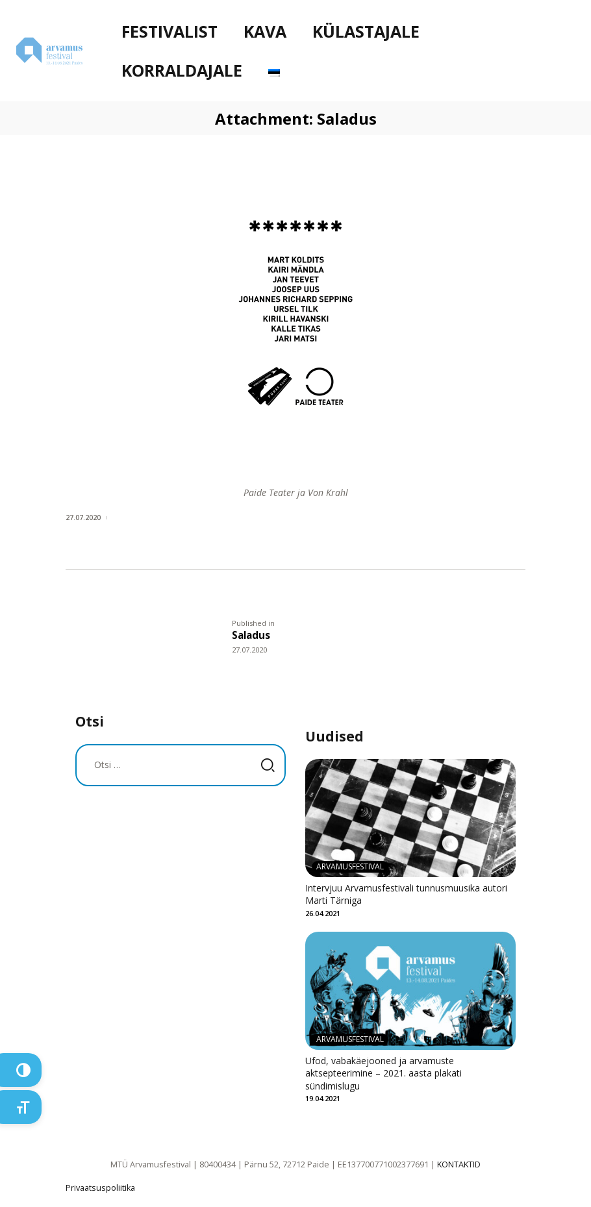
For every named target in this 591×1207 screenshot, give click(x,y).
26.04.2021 (322, 913)
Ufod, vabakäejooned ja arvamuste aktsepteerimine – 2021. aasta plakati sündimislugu (383, 1073)
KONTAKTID (459, 1164)
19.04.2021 (322, 1098)
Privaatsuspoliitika (100, 1187)
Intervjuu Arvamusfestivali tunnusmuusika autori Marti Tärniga (406, 894)
